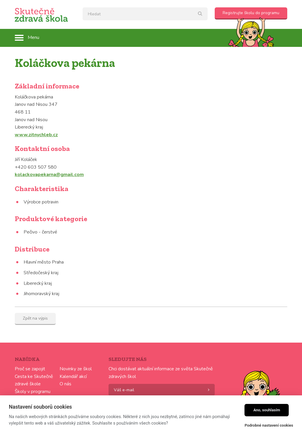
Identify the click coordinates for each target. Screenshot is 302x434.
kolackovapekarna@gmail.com (49, 174)
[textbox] (145, 13)
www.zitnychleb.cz (36, 134)
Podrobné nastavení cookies (268, 425)
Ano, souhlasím (266, 410)
